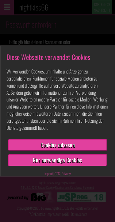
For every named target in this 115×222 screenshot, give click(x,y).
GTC (57, 173)
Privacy (66, 173)
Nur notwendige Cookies (57, 160)
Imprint (48, 173)
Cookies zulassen (57, 145)
